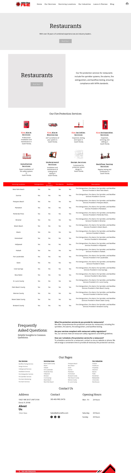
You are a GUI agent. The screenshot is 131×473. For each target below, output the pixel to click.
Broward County (72, 375)
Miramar (46, 375)
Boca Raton (71, 365)
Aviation (94, 363)
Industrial (95, 369)
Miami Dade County (49, 363)
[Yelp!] (51, 417)
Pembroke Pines (48, 371)
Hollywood (47, 373)
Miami (45, 365)
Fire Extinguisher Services (26, 374)
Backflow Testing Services (26, 363)
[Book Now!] (65, 41)
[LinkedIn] (55, 417)
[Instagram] (59, 417)
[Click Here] (23, 413)
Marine (94, 371)
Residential (95, 375)
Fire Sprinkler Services (25, 376)
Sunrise (70, 369)
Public (94, 373)
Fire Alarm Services (24, 381)
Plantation (71, 371)
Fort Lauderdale (48, 369)
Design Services (23, 366)
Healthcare (95, 365)
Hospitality (95, 367)
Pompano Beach (72, 363)
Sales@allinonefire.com (59, 413)
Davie (69, 367)
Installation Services (24, 371)
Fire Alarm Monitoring (25, 379)
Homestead (71, 373)
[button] (50, 4)
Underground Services (25, 369)
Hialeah (46, 367)
